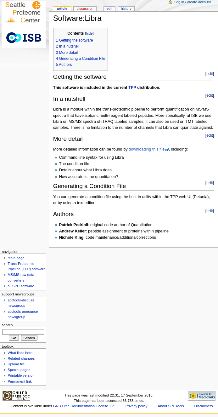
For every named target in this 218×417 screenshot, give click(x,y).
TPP (132, 87)
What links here (20, 353)
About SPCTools (171, 406)
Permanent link (19, 381)
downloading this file (147, 149)
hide (89, 33)
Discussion (84, 8)
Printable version (21, 375)
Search (7, 325)
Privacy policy (137, 406)
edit (209, 73)
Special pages (19, 370)
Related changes (21, 358)
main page (16, 258)
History (126, 8)
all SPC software (21, 286)
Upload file (16, 364)
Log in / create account (192, 2)
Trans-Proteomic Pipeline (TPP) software (26, 266)
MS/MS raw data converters (21, 277)
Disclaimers (203, 406)
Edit (109, 8)
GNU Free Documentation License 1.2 (83, 406)
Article (62, 8)
